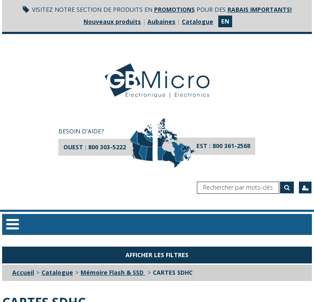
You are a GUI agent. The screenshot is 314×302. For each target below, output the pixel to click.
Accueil (23, 272)
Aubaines (161, 22)
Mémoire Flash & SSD (113, 272)
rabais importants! (260, 9)
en (225, 21)
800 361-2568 (231, 146)
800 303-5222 (107, 147)
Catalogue (197, 22)
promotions (174, 9)
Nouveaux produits (112, 22)
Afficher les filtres (157, 255)
